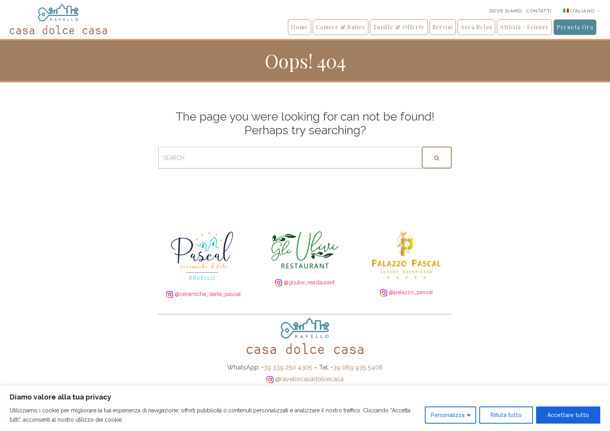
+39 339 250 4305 (286, 367)
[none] (581, 11)
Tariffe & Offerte (399, 27)
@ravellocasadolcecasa (305, 379)
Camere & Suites (340, 27)
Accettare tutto (568, 415)
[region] (305, 408)
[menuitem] (581, 11)
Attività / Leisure (524, 27)
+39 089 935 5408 (356, 367)
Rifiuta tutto (506, 415)
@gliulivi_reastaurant (305, 282)
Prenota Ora (575, 27)
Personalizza (448, 415)
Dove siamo (505, 11)
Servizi (443, 27)
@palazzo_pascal (406, 292)
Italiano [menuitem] (582, 11)
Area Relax (476, 27)
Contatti (539, 11)
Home (299, 27)
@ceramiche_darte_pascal (203, 294)
